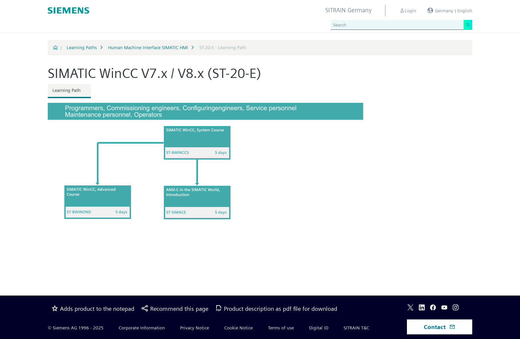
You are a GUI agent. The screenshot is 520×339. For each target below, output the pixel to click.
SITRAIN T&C (356, 327)
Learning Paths (82, 47)
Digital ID (318, 327)
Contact (439, 326)
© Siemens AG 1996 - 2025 (75, 327)
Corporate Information (142, 327)
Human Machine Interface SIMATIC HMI (148, 47)
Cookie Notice (238, 327)
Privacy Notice (194, 327)
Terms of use (281, 327)
